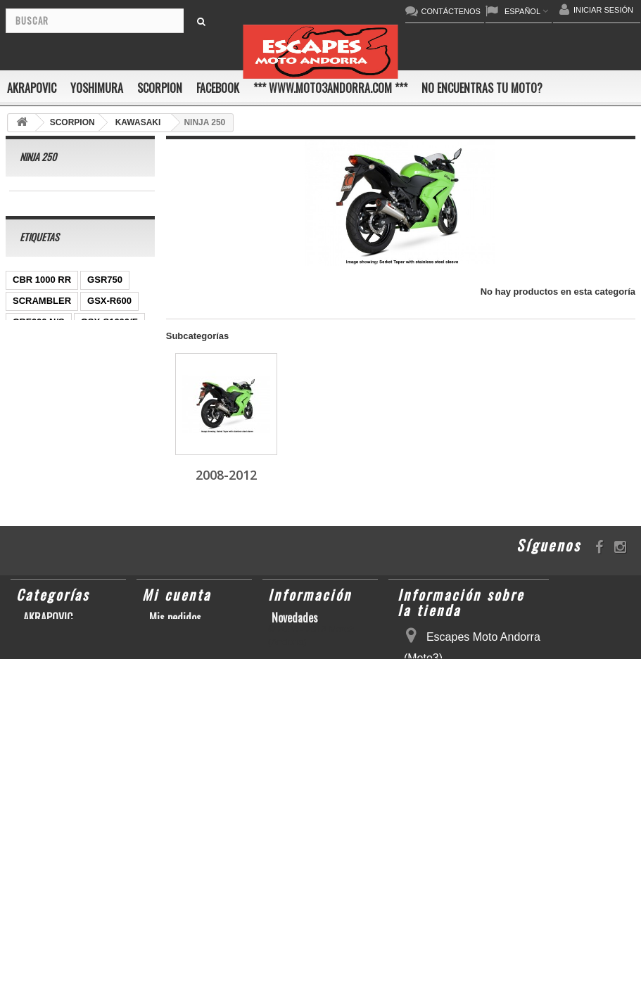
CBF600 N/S (39, 340)
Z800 (92, 403)
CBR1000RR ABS (50, 488)
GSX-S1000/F (109, 340)
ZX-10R (28, 361)
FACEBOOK (217, 87)
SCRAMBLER (42, 319)
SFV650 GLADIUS (51, 424)
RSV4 (115, 488)
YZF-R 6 (123, 424)
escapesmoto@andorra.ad (461, 979)
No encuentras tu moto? (481, 87)
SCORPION (159, 87)
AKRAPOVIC (31, 87)
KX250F (29, 551)
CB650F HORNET (50, 635)
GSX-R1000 (105, 509)
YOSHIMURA (96, 87)
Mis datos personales (195, 791)
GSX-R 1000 (39, 509)
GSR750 (104, 298)
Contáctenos (298, 775)
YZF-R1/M (34, 445)
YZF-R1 (116, 382)
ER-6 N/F (80, 361)
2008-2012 (44, 201)
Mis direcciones (183, 775)
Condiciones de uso (313, 791)
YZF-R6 (84, 530)
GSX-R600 (109, 319)
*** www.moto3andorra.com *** (330, 87)
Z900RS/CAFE (43, 614)
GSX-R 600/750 (45, 466)
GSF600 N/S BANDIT (57, 593)
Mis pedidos (175, 760)
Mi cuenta (176, 737)
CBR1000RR (39, 403)
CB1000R (91, 445)
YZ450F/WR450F (48, 382)
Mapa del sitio (302, 822)
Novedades (295, 760)
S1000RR (32, 530)
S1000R (79, 551)
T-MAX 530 (36, 572)
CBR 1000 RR (42, 298)
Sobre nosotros (304, 806)
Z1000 (125, 551)
